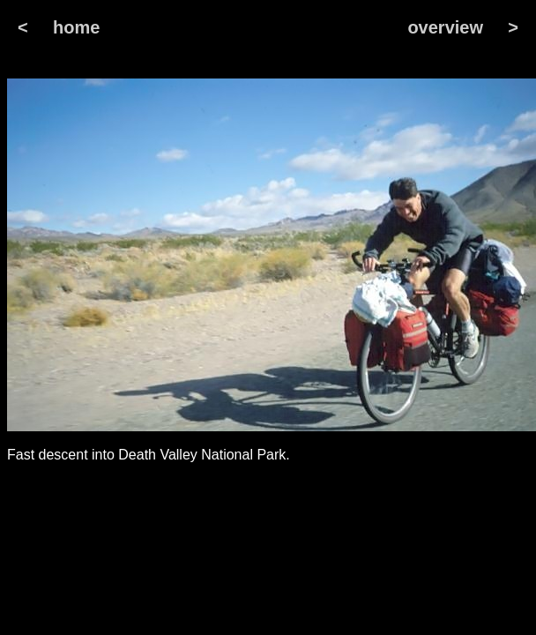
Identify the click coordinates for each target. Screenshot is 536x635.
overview (445, 27)
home (76, 27)
